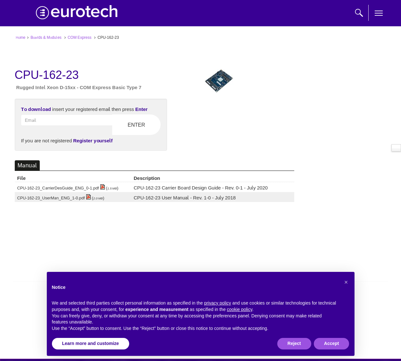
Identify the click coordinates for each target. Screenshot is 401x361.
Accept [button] (331, 343)
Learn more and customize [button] (90, 343)
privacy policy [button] (217, 303)
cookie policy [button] (239, 309)
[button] (346, 282)
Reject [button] (294, 343)
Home (21, 37)
